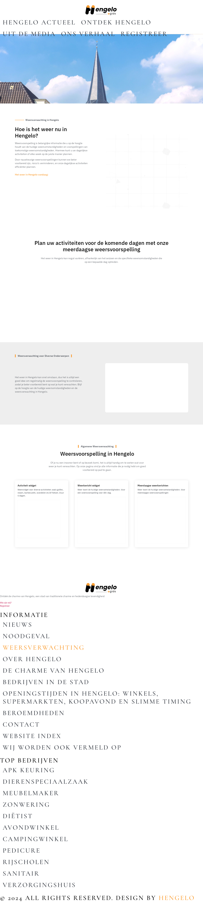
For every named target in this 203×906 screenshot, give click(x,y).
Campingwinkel (35, 839)
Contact (21, 724)
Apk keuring (29, 770)
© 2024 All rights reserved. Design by (97, 898)
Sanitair (21, 873)
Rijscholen (26, 862)
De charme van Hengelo (54, 670)
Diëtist (18, 816)
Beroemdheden (34, 713)
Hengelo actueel (39, 22)
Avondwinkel (31, 827)
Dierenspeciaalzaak (46, 782)
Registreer (144, 34)
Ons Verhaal (88, 34)
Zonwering (26, 805)
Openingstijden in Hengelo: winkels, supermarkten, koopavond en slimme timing (97, 697)
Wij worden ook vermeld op (62, 747)
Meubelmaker (31, 793)
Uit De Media (29, 34)
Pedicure (22, 850)
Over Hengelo (32, 659)
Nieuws (17, 625)
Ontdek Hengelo (116, 22)
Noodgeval (26, 636)
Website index (32, 736)
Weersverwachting (44, 648)
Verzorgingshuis (39, 885)
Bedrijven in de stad (46, 682)
